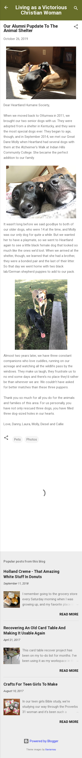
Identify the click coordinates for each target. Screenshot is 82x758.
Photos (31, 439)
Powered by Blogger (41, 741)
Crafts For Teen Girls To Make (30, 684)
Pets (17, 439)
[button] (76, 27)
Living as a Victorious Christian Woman (41, 10)
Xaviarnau (50, 749)
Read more (69, 614)
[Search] (76, 9)
